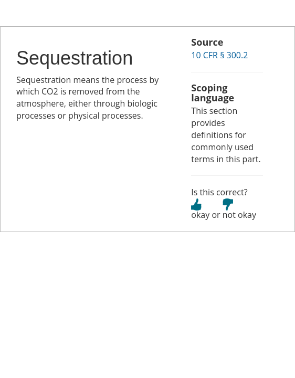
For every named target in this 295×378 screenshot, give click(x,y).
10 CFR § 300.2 (219, 55)
